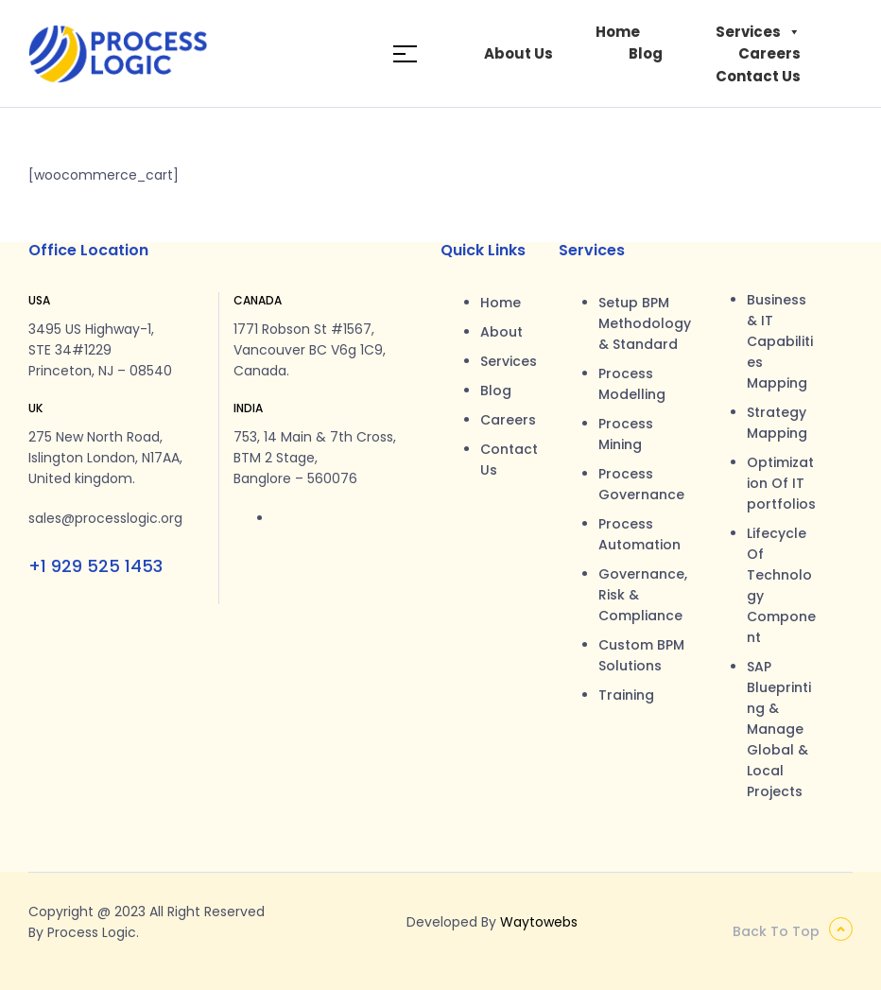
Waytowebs (539, 921)
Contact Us (758, 76)
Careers (769, 53)
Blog (646, 53)
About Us (518, 53)
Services (758, 32)
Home (618, 32)
